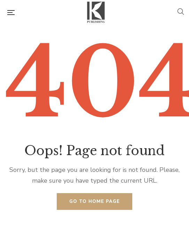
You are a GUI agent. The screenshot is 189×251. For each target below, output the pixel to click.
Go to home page (94, 201)
